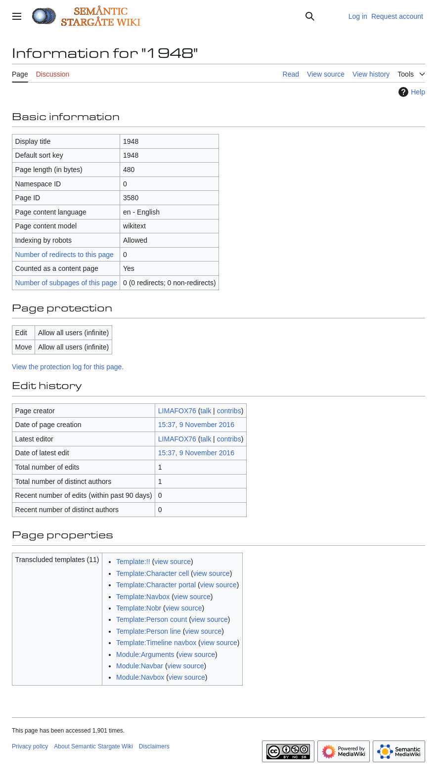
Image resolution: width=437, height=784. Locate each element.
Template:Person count (151, 619)
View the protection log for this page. (68, 367)
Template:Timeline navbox (156, 643)
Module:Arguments (145, 654)
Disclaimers (154, 746)
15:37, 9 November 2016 (196, 425)
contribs (229, 411)
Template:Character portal (156, 585)
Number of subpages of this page (66, 283)
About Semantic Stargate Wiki (93, 746)
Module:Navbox (140, 677)
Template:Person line (148, 631)
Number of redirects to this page (64, 255)
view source (172, 562)
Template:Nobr (138, 608)
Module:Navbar (139, 666)
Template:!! (133, 562)
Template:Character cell (152, 573)
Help (410, 92)
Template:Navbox (143, 597)
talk (205, 411)
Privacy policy (30, 746)
